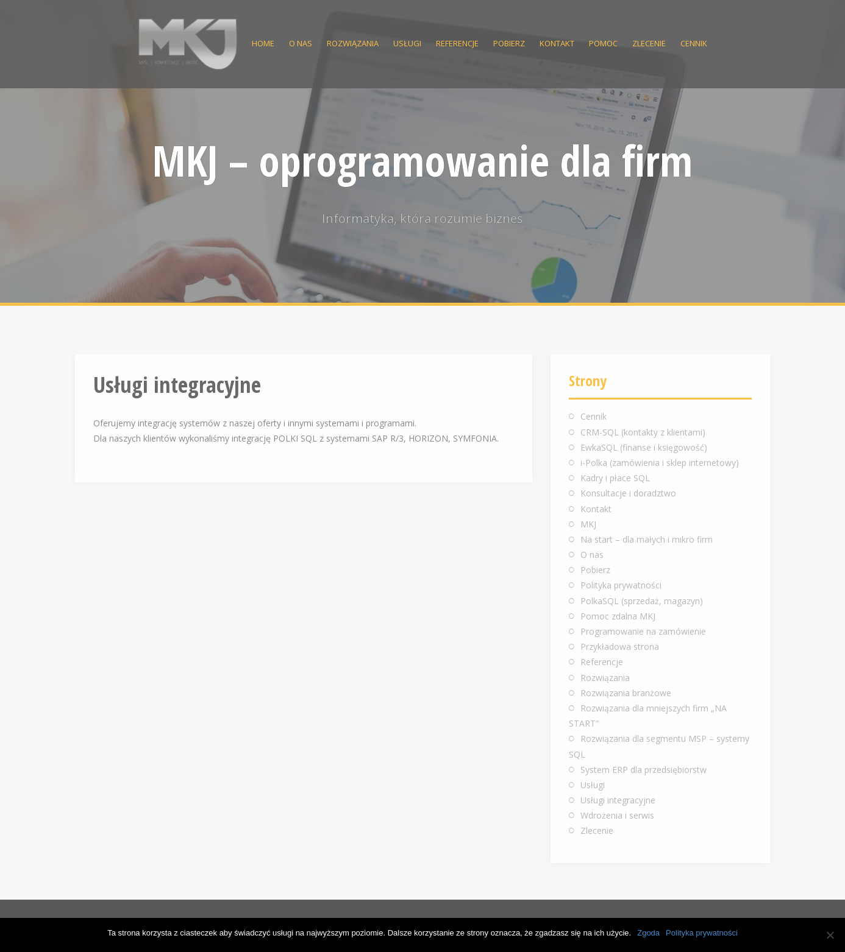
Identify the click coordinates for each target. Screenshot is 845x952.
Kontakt (557, 43)
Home (263, 43)
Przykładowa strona (619, 646)
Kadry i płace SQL (615, 478)
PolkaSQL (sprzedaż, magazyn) (641, 601)
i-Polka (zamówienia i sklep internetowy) (659, 462)
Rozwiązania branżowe (625, 693)
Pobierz (509, 43)
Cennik (693, 43)
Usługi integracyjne (617, 800)
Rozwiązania (353, 43)
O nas (300, 43)
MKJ (588, 524)
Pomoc (603, 43)
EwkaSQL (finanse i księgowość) (643, 447)
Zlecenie (649, 43)
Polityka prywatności (620, 585)
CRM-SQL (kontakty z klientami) (642, 432)
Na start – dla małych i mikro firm (646, 539)
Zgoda (648, 932)
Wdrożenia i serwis (617, 815)
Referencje (457, 43)
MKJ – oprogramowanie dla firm (422, 160)
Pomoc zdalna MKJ (617, 616)
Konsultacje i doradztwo (628, 493)
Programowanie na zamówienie (643, 631)
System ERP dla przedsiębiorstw (643, 769)
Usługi (407, 43)
